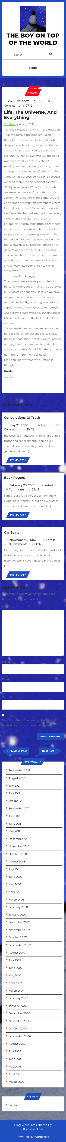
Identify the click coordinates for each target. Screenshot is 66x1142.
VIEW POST (19, 460)
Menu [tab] (33, 67)
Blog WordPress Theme (31, 1125)
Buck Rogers (14, 478)
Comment (9, 607)
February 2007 (18, 998)
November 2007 (19, 930)
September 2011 (19, 808)
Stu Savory (11, 124)
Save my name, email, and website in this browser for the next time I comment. (29, 723)
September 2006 (20, 1036)
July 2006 (15, 1051)
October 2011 (17, 800)
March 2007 (16, 990)
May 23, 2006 (19, 425)
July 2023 (15, 785)
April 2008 (15, 892)
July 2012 (14, 793)
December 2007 (19, 922)
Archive (33, 92)
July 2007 (15, 960)
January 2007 (17, 1005)
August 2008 (17, 861)
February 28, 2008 (22, 485)
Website (7, 697)
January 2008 (17, 914)
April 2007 (15, 983)
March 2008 (16, 899)
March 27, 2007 (18, 101)
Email (6, 679)
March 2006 (16, 1081)
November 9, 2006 (23, 540)
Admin (38, 101)
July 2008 (15, 869)
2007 (33, 89)
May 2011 (14, 831)
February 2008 (18, 907)
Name (7, 661)
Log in (13, 1105)
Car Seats (11, 532)
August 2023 (17, 778)
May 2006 (15, 1066)
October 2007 (18, 937)
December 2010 (19, 838)
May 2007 (15, 975)
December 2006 (19, 1013)
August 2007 (17, 952)
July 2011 (14, 816)
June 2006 (15, 1059)
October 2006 (18, 1028)
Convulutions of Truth (22, 418)
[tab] (54, 55)
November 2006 (19, 1021)
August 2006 (17, 1043)
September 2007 (20, 945)
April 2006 (15, 1074)
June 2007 (15, 967)
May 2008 (15, 884)
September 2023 (19, 770)
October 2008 (18, 854)
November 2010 (19, 846)
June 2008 (16, 876)
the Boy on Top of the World (33, 39)
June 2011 (15, 823)
